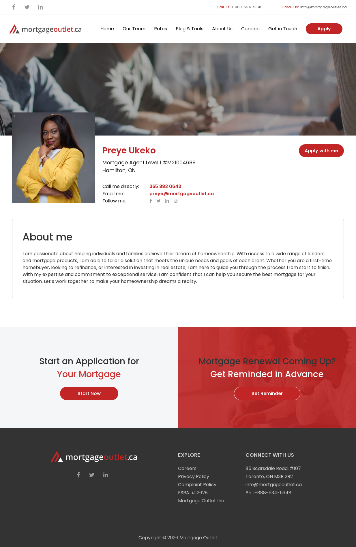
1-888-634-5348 (247, 7)
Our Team (134, 28)
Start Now (89, 393)
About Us (222, 28)
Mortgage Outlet (198, 537)
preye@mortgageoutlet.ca (181, 193)
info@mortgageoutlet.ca (323, 7)
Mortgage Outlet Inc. (201, 500)
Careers (250, 28)
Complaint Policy (197, 484)
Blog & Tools (189, 28)
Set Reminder (267, 393)
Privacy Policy (193, 476)
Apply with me (321, 150)
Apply (324, 28)
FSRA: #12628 (193, 492)
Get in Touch (282, 28)
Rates (160, 28)
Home (107, 28)
